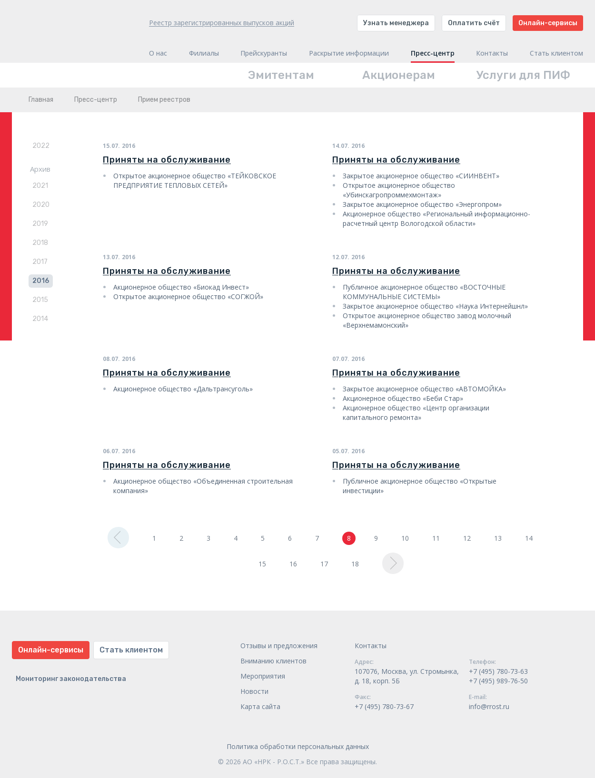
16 (293, 563)
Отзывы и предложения (278, 645)
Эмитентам (281, 75)
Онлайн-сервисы (547, 23)
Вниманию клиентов (273, 660)
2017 (40, 262)
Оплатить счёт (474, 23)
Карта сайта (260, 706)
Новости (254, 691)
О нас (158, 53)
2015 (40, 300)
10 (405, 538)
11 (436, 538)
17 (324, 563)
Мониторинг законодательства (71, 679)
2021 (40, 186)
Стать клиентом (556, 53)
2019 (40, 224)
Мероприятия (262, 676)
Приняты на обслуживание (167, 160)
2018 (40, 243)
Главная (41, 100)
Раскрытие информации (349, 53)
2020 (41, 205)
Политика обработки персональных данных (298, 746)
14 (529, 538)
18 (355, 563)
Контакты (492, 53)
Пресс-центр (433, 53)
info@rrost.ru (489, 706)
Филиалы (204, 53)
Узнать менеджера (396, 23)
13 (498, 538)
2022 (41, 146)
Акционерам (398, 75)
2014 (40, 319)
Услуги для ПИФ (523, 75)
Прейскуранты (263, 53)
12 (467, 538)
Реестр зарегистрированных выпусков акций (221, 22)
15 (262, 563)
